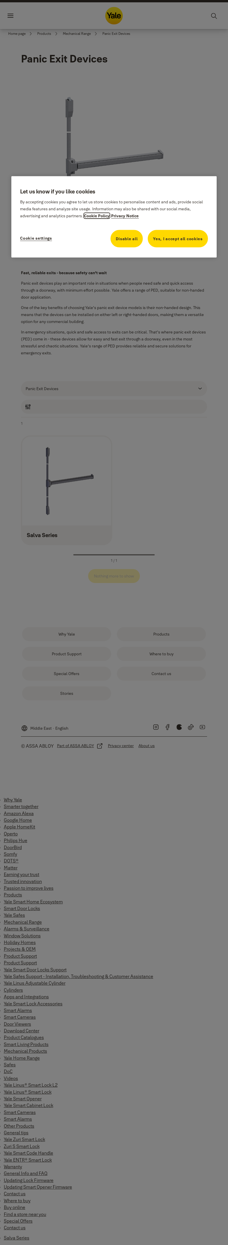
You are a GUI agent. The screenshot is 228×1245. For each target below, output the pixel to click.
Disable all (127, 238)
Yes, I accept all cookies (178, 238)
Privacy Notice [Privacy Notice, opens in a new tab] (125, 215)
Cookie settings (36, 238)
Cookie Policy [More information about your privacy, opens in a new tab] (97, 215)
